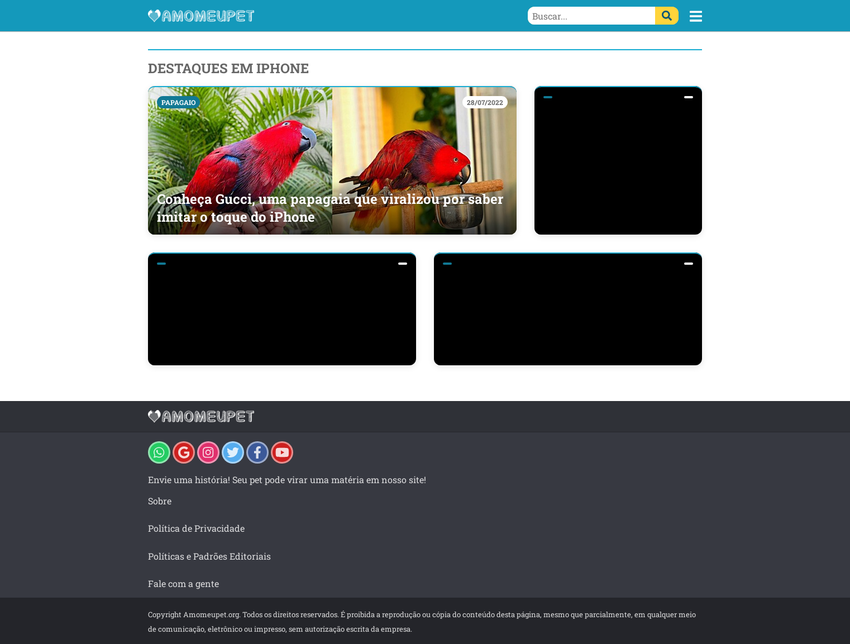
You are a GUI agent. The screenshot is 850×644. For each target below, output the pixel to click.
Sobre (159, 501)
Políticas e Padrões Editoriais (209, 556)
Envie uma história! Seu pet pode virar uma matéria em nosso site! (287, 479)
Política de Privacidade (196, 528)
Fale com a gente (183, 583)
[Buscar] (667, 16)
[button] (696, 16)
